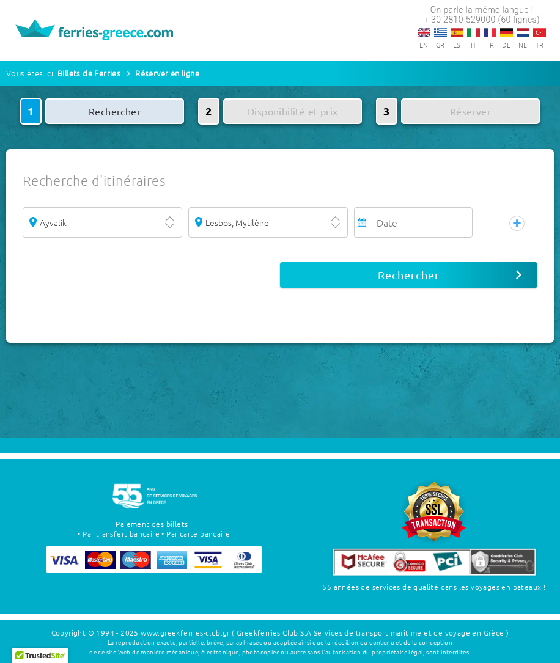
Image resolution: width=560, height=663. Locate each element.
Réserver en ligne (167, 73)
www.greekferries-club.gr (185, 632)
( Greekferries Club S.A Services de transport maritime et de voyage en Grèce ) (370, 632)
